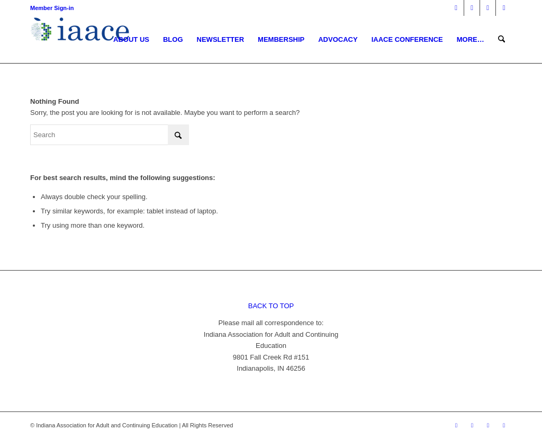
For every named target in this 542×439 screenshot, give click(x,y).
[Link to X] (472, 8)
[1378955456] (82, 40)
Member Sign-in (52, 8)
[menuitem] (131, 40)
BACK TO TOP (271, 306)
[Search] (501, 40)
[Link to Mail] (487, 8)
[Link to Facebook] (456, 8)
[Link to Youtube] (504, 8)
